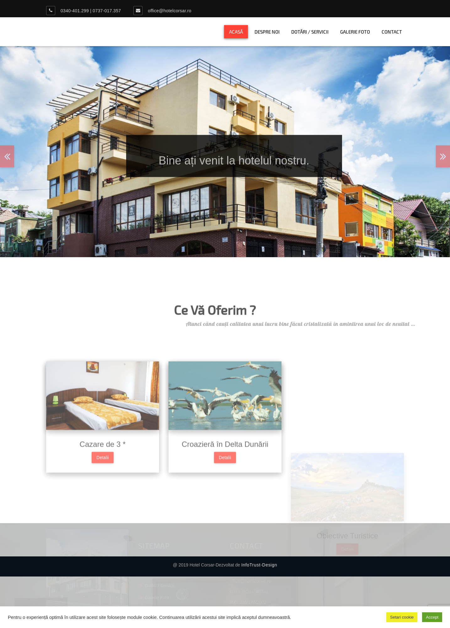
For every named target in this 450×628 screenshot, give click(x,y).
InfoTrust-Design (259, 564)
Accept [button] (432, 617)
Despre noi (267, 32)
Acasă (236, 32)
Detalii (103, 481)
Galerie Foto (355, 32)
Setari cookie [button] (402, 617)
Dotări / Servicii (310, 32)
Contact (392, 32)
